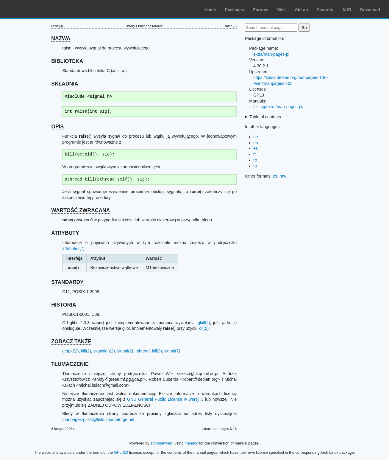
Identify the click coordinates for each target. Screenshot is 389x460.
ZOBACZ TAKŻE (71, 341)
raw (282, 176)
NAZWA (60, 38)
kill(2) (204, 328)
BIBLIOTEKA (67, 61)
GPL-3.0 (121, 452)
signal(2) (125, 351)
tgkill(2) (203, 322)
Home (210, 9)
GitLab (301, 9)
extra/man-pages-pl (271, 54)
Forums (260, 9)
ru (255, 166)
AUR (346, 9)
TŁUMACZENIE (69, 364)
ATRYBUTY (65, 233)
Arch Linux (32, 9)
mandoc (191, 443)
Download (370, 9)
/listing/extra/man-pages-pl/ (278, 106)
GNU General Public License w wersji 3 (165, 399)
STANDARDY (67, 282)
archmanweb (161, 443)
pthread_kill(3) (148, 351)
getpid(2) (70, 351)
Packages (234, 9)
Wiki (281, 9)
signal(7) (172, 351)
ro (255, 160)
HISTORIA (63, 305)
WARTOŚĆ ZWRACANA (80, 210)
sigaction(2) (104, 351)
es (255, 148)
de (255, 136)
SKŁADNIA (64, 84)
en (255, 142)
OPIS (57, 127)
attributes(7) (73, 248)
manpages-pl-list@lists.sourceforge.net (98, 419)
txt (275, 176)
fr (254, 154)
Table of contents (265, 116)
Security (325, 9)
